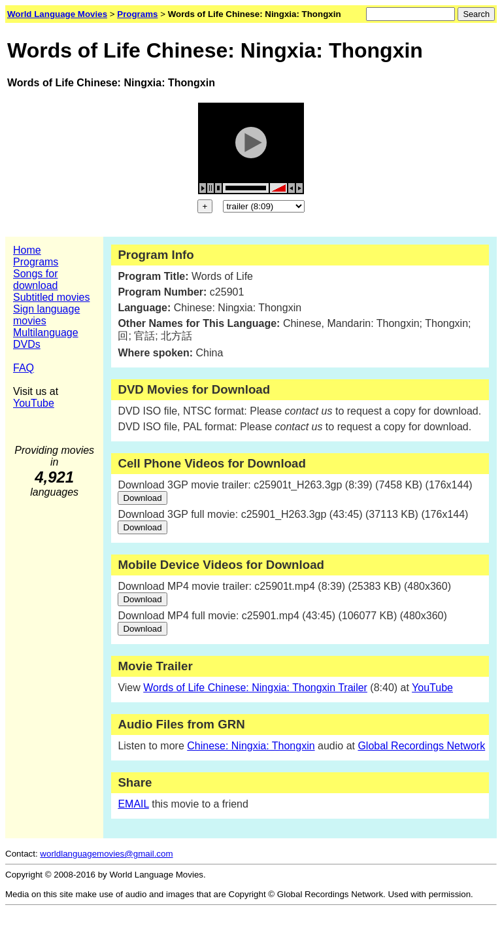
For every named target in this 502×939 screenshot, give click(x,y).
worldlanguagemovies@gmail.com (106, 854)
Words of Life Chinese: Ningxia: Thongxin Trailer (255, 687)
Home (27, 250)
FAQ (23, 367)
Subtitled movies (51, 297)
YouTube (33, 403)
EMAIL (133, 804)
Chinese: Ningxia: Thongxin (250, 745)
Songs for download (35, 279)
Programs (35, 261)
